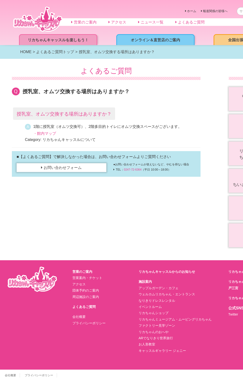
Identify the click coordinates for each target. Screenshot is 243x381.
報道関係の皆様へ (215, 11)
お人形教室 (147, 344)
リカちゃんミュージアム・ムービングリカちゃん (175, 319)
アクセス (79, 284)
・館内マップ (44, 133)
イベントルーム (150, 307)
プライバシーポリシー (89, 323)
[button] (106, 113)
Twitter (233, 314)
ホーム (191, 11)
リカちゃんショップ (153, 313)
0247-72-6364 (133, 169)
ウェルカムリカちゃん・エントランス (167, 294)
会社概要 (79, 317)
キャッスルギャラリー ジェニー (162, 351)
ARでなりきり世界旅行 (156, 338)
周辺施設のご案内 (85, 297)
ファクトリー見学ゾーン (157, 325)
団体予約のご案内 (85, 290)
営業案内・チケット (87, 278)
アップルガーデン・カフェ (158, 288)
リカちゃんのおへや (153, 332)
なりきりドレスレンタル (157, 300)
